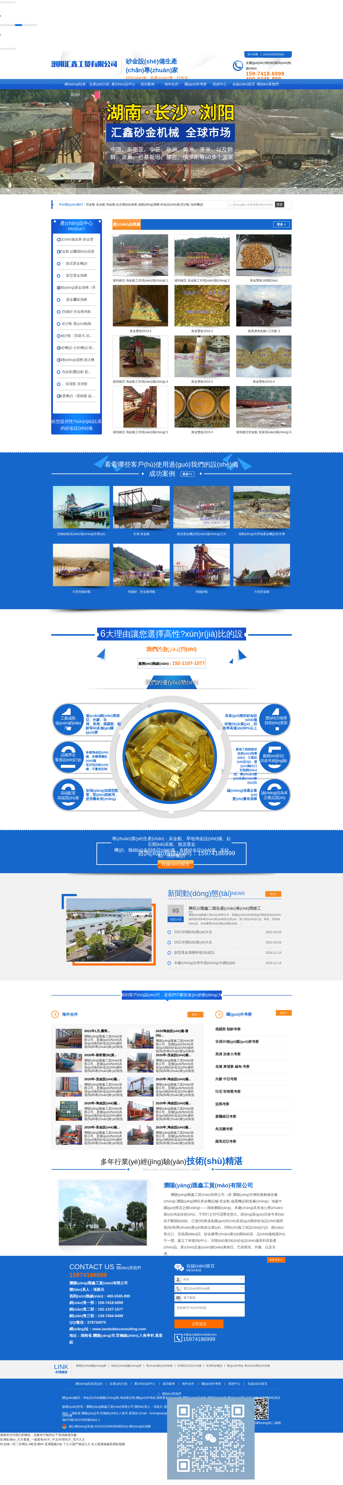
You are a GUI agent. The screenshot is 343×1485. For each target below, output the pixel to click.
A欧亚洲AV (36, 1444)
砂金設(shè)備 (170, 204)
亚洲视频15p (53, 1444)
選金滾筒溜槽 (76, 299)
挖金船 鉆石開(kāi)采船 (76, 251)
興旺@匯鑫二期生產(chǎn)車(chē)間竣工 (225, 908)
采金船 (100, 204)
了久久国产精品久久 (77, 1444)
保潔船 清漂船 (77, 383)
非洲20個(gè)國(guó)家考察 (237, 1041)
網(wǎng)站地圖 (140, 1426)
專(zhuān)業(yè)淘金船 (159, 1365)
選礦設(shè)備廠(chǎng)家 (91, 1365)
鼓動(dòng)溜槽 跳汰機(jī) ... (76, 362)
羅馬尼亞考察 (225, 1141)
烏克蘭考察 (224, 1129)
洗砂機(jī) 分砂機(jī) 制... (76, 347)
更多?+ (187, 474)
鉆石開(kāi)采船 (126, 204)
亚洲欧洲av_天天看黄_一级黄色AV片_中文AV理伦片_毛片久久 (42, 1439)
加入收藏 (252, 54)
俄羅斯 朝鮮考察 (228, 1029)
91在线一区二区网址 (14, 1444)
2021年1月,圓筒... (97, 1031)
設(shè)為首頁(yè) (273, 54)
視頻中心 (220, 84)
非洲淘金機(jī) (214, 1365)
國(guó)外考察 (195, 84)
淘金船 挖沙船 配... (76, 371)
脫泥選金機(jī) (77, 263)
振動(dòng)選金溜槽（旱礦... (77, 289)
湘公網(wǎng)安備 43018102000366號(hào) (98, 1426)
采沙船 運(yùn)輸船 (77, 323)
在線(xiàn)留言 (243, 84)
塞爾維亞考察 (225, 1116)
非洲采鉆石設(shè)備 (189, 1365)
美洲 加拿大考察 (228, 1054)
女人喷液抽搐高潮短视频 (108, 1444)
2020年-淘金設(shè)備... (173, 1079)
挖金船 (90, 204)
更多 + (281, 224)
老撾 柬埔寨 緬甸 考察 (232, 1066)
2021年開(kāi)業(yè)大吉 (193, 932)
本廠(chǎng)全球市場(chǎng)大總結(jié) (204, 962)
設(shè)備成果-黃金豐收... (76, 241)
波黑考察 (222, 1104)
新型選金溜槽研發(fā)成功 (194, 952)
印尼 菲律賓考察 (228, 1091)
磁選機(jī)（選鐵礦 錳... (76, 396)
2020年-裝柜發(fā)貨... (100, 1055)
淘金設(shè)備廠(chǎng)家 (126, 1365)
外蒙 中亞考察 (226, 1079)
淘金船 (110, 204)
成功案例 (147, 84)
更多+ (273, 893)
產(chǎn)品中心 (123, 84)
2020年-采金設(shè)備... (102, 1127)
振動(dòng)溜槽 (148, 204)
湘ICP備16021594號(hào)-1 (81, 1419)
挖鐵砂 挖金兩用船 (76, 311)
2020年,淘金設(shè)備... (173, 1127)
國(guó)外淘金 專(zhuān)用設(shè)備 (248, 1365)
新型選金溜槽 (76, 275)
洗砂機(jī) (196, 204)
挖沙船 (184, 204)
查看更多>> (276, 1259)
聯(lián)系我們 (268, 84)
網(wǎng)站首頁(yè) (75, 85)
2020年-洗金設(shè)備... (173, 1055)
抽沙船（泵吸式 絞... (77, 335)
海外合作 (171, 84)
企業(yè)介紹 (99, 84)
